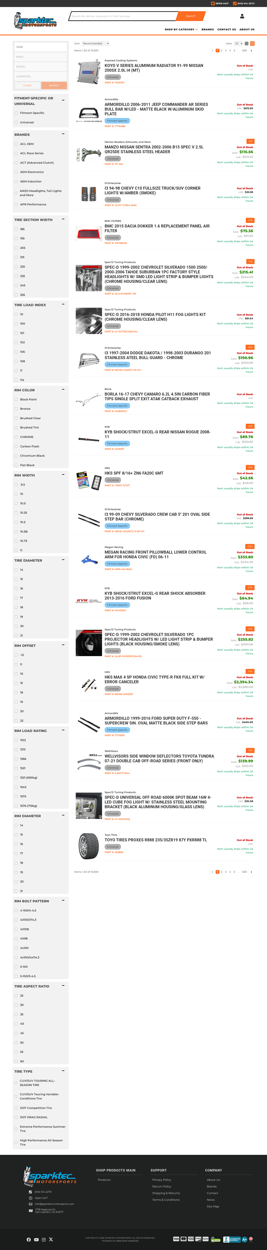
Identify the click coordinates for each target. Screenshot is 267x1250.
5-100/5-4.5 (28, 976)
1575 (23, 796)
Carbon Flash (29, 446)
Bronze (25, 408)
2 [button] (221, 871)
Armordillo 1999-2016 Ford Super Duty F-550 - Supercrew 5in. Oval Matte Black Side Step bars (156, 721)
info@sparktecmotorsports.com (54, 1204)
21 (21, 635)
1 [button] (217, 871)
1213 (22, 749)
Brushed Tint (29, 427)
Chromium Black (32, 455)
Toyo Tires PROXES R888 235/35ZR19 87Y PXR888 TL (156, 840)
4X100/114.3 (28, 919)
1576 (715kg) (28, 806)
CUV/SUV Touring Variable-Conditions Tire (39, 1096)
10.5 (22, 522)
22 (21, 720)
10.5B (24, 531)
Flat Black (27, 465)
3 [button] (226, 871)
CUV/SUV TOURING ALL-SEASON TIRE (37, 1083)
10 (21, 494)
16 (21, 588)
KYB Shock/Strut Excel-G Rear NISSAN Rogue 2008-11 (158, 434)
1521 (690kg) (28, 777)
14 (21, 569)
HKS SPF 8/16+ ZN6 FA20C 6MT (134, 473)
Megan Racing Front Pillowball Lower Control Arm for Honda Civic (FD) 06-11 (156, 554)
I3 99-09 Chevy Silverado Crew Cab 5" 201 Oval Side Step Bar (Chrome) (157, 517)
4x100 (24, 948)
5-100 (24, 966)
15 (21, 579)
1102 (23, 740)
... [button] (238, 871)
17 (21, 598)
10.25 (23, 512)
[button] (41, 390)
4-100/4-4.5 (28, 910)
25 (21, 995)
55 (21, 1052)
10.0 (23, 503)
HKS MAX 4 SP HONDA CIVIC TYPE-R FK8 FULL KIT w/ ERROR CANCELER (155, 679)
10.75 (23, 541)
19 (21, 616)
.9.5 (22, 484)
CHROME (26, 437)
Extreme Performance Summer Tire (43, 1129)
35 (21, 1014)
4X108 (24, 929)
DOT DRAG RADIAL (34, 1117)
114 (22, 380)
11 (21, 550)
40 (22, 1023)
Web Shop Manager (127, 1241)
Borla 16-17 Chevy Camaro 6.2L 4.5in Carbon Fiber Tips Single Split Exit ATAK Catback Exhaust (157, 396)
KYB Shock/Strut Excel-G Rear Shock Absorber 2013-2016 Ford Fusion (155, 596)
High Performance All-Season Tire (41, 1142)
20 (22, 626)
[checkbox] (16, 380)
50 (22, 1042)
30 (22, 1005)
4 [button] (230, 871)
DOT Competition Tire (36, 1108)
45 (22, 1033)
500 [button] (244, 871)
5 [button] (234, 871)
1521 (22, 768)
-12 (22, 655)
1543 (23, 787)
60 (22, 1061)
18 (21, 607)
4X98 (24, 938)
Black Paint (28, 399)
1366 (23, 759)
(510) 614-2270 (43, 1191)
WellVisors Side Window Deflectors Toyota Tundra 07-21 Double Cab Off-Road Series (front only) (159, 758)
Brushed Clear (30, 418)
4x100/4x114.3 (29, 957)
